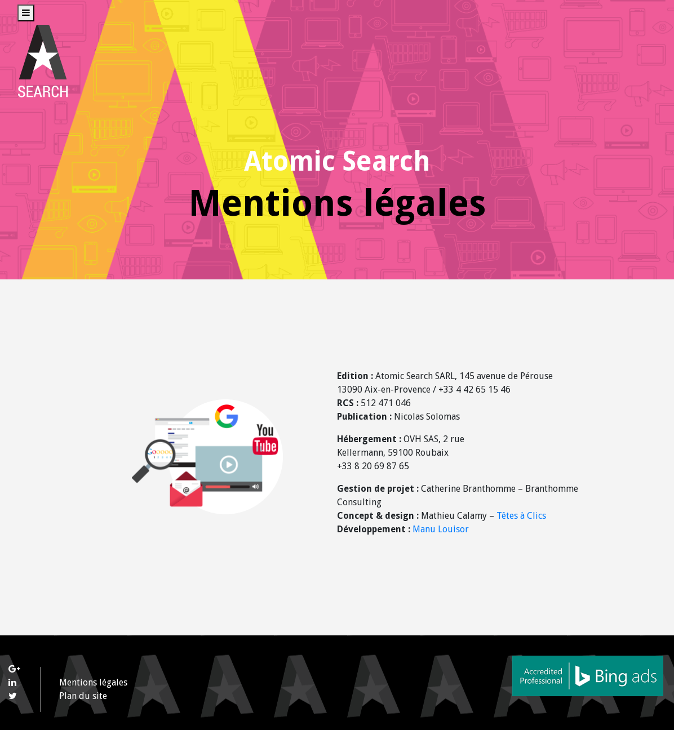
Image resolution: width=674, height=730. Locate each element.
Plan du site (83, 696)
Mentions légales (93, 682)
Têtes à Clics (521, 515)
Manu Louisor (441, 529)
